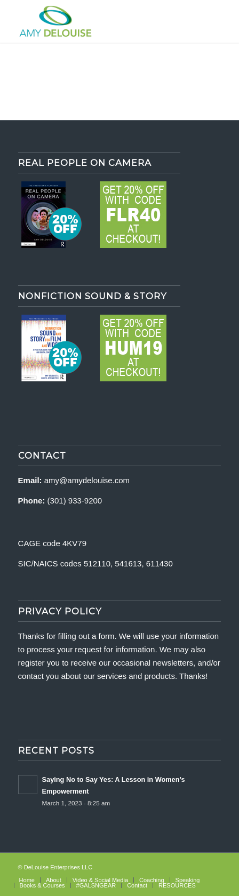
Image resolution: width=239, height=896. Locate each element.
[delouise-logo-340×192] (99, 21)
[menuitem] (27, 880)
